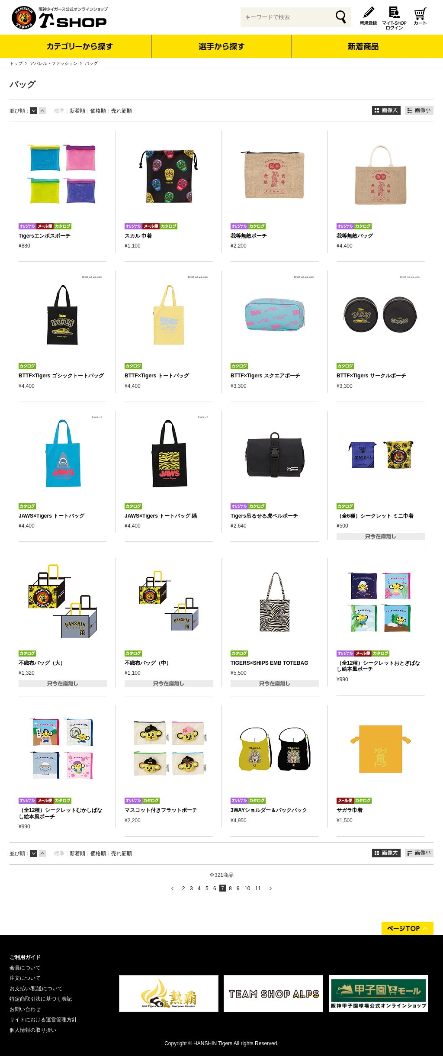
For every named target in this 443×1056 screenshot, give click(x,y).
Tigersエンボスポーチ (45, 236)
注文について (25, 978)
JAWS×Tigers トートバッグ (51, 516)
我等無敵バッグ (355, 236)
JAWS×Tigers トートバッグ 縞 (161, 516)
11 (258, 888)
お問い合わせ (25, 1009)
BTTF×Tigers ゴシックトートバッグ (61, 376)
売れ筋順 (121, 111)
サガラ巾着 (350, 810)
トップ (16, 63)
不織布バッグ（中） (148, 663)
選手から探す (221, 46)
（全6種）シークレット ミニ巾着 (375, 516)
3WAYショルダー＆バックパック (269, 810)
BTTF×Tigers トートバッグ (157, 376)
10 (247, 888)
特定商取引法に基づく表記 (41, 999)
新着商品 (362, 40)
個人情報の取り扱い (33, 1030)
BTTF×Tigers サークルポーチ (371, 376)
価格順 (98, 111)
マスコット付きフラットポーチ (161, 810)
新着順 (77, 111)
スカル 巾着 (138, 236)
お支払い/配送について (36, 988)
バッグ (91, 63)
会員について (25, 968)
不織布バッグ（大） (42, 663)
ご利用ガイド (25, 957)
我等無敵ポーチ (249, 236)
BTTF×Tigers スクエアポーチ (265, 376)
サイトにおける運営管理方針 (43, 1020)
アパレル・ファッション (53, 63)
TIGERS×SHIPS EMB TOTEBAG (269, 663)
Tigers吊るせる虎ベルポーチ (264, 516)
